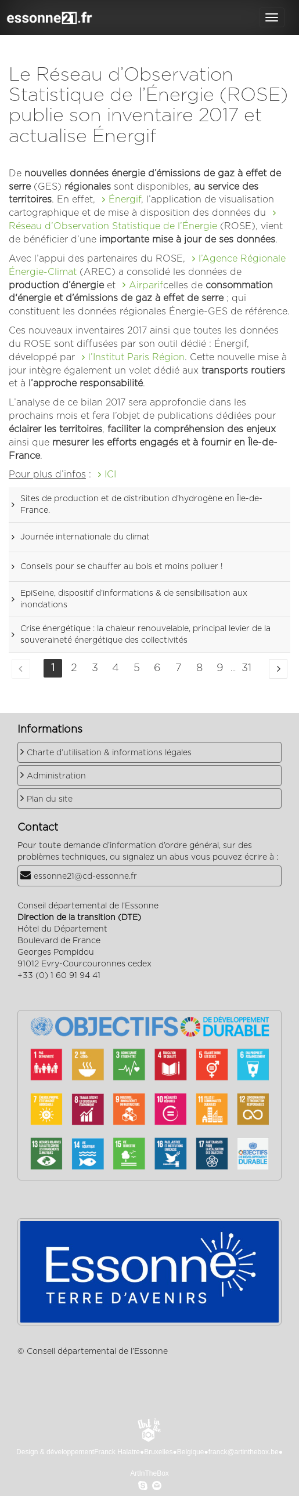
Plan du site (50, 799)
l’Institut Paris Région (136, 357)
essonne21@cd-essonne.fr (85, 876)
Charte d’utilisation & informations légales (109, 753)
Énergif (125, 199)
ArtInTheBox (149, 1473)
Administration (56, 776)
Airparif (146, 285)
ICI (110, 474)
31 (246, 668)
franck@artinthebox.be (243, 1452)
